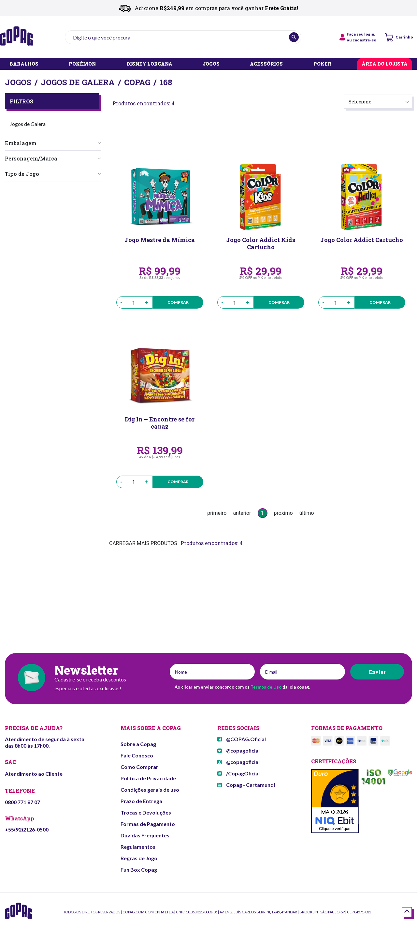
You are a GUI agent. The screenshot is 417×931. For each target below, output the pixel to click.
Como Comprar (139, 767)
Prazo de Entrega (141, 801)
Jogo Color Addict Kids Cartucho (260, 243)
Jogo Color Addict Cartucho (361, 240)
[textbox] (183, 37)
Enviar (377, 672)
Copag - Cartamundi (246, 785)
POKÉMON (82, 64)
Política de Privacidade (148, 778)
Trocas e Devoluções (146, 812)
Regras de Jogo (139, 858)
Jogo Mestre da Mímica (159, 240)
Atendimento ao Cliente (34, 774)
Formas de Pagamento (148, 824)
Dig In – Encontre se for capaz (159, 422)
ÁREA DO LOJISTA (385, 64)
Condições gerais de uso (150, 789)
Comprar (178, 302)
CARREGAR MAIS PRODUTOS (143, 543)
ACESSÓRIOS (266, 64)
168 (166, 82)
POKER (322, 64)
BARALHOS (23, 64)
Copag (137, 82)
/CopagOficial (238, 773)
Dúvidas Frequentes (145, 835)
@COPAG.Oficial (241, 739)
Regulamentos (138, 847)
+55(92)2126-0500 (27, 829)
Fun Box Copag (139, 869)
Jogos (18, 82)
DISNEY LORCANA (149, 64)
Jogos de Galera (78, 82)
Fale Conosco (137, 755)
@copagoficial (238, 750)
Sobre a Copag (138, 744)
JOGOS (211, 64)
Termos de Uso (266, 687)
